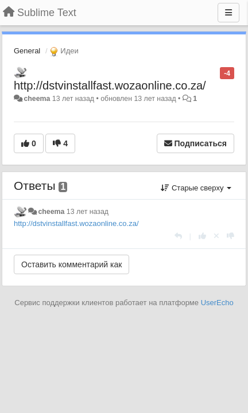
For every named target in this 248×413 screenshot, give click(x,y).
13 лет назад (87, 212)
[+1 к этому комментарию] (202, 236)
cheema (37, 99)
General (27, 50)
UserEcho (217, 302)
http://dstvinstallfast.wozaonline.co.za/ (110, 85)
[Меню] (228, 12)
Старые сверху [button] (196, 188)
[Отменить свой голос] (216, 236)
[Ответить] (178, 236)
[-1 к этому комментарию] (230, 236)
